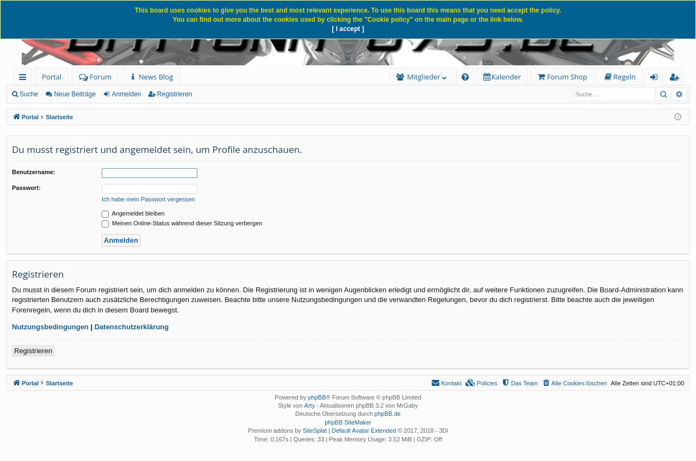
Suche (29, 94)
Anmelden (126, 94)
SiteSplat (315, 430)
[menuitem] (150, 77)
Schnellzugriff (24, 78)
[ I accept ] (348, 29)
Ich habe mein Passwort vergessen (148, 199)
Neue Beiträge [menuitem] (75, 94)
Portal (51, 77)
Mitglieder (423, 77)
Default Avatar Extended (364, 430)
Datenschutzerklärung (132, 327)
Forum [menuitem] (95, 77)
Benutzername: (33, 172)
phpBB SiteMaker (348, 422)
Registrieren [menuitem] (676, 78)
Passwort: (26, 188)
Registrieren (174, 94)
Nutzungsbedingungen (50, 327)
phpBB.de (388, 413)
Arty (309, 405)
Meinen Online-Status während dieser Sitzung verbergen (182, 223)
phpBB (317, 397)
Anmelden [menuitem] (656, 78)
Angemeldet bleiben (133, 213)
